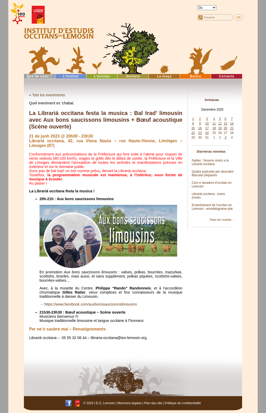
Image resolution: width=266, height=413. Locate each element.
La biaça (164, 76)
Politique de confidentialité (183, 403)
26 (220, 133)
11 (214, 123)
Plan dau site (153, 403)
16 (200, 128)
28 (232, 133)
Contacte (226, 76)
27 (225, 133)
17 (207, 128)
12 (220, 123)
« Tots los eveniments (47, 95)
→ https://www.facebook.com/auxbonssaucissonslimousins (88, 304)
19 (220, 128)
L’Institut (71, 76)
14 (232, 123)
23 (200, 133)
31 (207, 137)
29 (193, 137)
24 (207, 133)
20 (225, 128)
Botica (195, 76)
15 (193, 128)
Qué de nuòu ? (39, 76)
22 (193, 133)
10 (207, 123)
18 (214, 128)
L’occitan (102, 76)
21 (232, 128)
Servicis (133, 76)
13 (225, 123)
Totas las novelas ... (222, 219)
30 (200, 137)
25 (214, 133)
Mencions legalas (129, 403)
